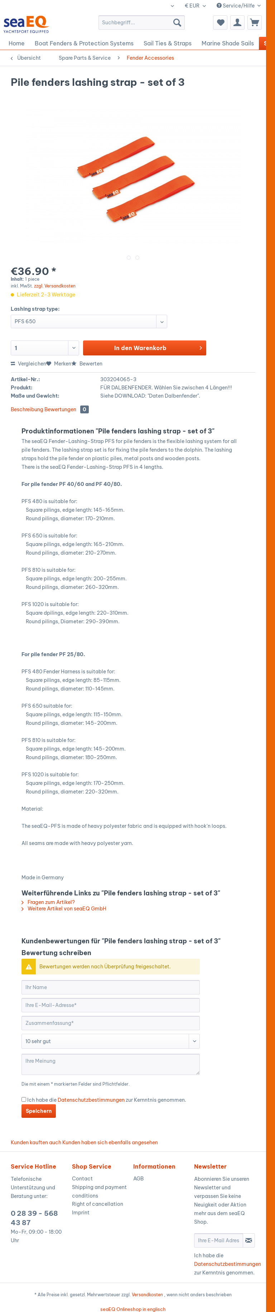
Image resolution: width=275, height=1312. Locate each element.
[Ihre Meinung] (110, 1064)
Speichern (39, 1111)
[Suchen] (177, 22)
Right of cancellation (97, 1204)
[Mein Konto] (237, 22)
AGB (138, 1178)
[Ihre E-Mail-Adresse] (110, 1005)
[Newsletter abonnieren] (249, 1240)
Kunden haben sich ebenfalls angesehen (110, 1142)
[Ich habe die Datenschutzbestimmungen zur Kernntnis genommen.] (23, 1099)
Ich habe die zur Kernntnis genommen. (106, 1100)
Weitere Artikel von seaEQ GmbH (63, 908)
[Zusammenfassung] (110, 1023)
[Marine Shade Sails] (228, 43)
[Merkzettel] (220, 22)
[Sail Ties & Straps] (168, 43)
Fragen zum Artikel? (48, 902)
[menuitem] (141, 22)
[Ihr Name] (110, 987)
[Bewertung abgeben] (110, 1041)
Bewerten (86, 363)
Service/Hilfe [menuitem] (236, 6)
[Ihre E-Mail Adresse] (218, 1240)
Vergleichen (28, 363)
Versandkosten (147, 1294)
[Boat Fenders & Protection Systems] (84, 43)
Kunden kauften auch (36, 1142)
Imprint (81, 1212)
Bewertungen (66, 409)
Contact (82, 1178)
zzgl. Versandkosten (55, 286)
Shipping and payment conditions (99, 1191)
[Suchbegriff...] (141, 22)
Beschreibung (27, 409)
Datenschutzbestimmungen (91, 1100)
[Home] (17, 43)
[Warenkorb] (254, 22)
